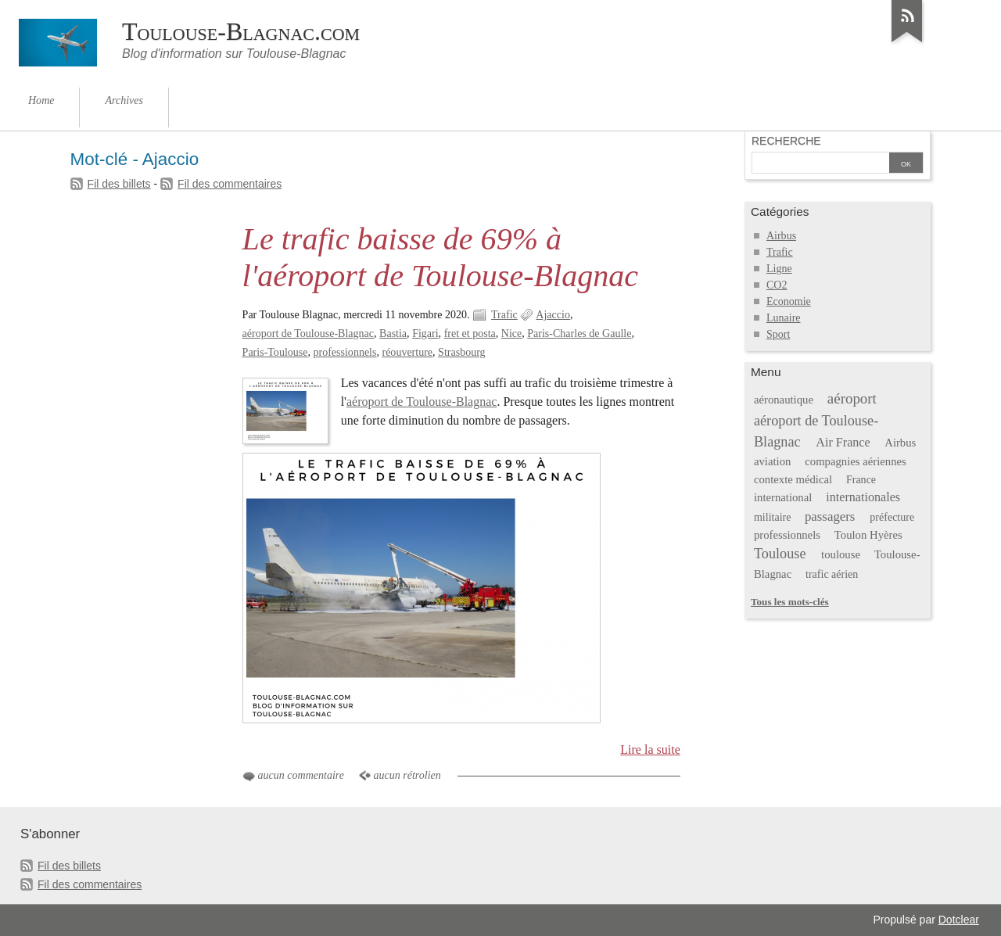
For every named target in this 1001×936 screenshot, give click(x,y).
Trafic (504, 315)
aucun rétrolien (407, 775)
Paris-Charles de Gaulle (579, 333)
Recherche (786, 140)
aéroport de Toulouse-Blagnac (308, 333)
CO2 (776, 285)
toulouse (840, 554)
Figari (425, 333)
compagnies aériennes (855, 461)
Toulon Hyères (868, 535)
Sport (778, 334)
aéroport (852, 398)
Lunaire (783, 318)
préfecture (892, 517)
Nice (511, 333)
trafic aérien (831, 574)
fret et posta (470, 333)
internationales (863, 497)
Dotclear (958, 919)
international (783, 497)
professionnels (345, 352)
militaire (772, 517)
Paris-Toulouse (275, 352)
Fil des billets (119, 184)
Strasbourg (461, 352)
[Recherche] (820, 164)
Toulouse (780, 553)
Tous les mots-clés (790, 602)
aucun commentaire (301, 775)
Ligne (779, 268)
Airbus (781, 236)
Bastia (393, 333)
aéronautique (783, 399)
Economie (788, 301)
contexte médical (793, 479)
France (861, 480)
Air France (843, 442)
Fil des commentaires (230, 184)
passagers (830, 516)
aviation (772, 461)
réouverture (407, 352)
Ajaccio (553, 315)
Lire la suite (650, 749)
